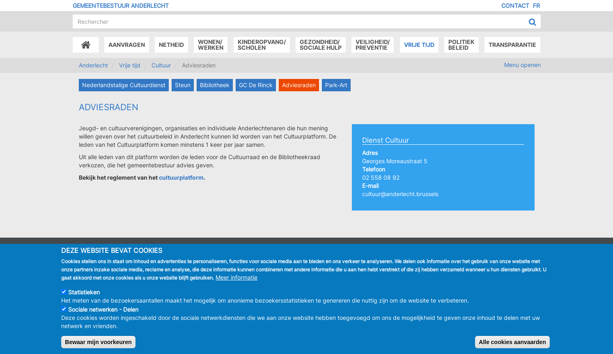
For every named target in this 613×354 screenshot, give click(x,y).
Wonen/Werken (210, 44)
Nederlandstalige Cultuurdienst (123, 84)
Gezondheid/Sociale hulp (321, 44)
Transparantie (512, 44)
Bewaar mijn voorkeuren (98, 347)
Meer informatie (236, 282)
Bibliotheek (215, 84)
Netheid (171, 44)
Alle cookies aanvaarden (512, 347)
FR (536, 5)
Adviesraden (299, 84)
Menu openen (522, 64)
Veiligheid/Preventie (373, 44)
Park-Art (336, 84)
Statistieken (84, 297)
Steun (183, 84)
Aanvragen (126, 44)
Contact (515, 5)
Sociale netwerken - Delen (103, 314)
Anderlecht (93, 65)
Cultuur (161, 65)
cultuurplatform (181, 177)
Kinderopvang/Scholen (262, 44)
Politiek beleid (461, 44)
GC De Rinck (256, 84)
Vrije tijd (419, 44)
